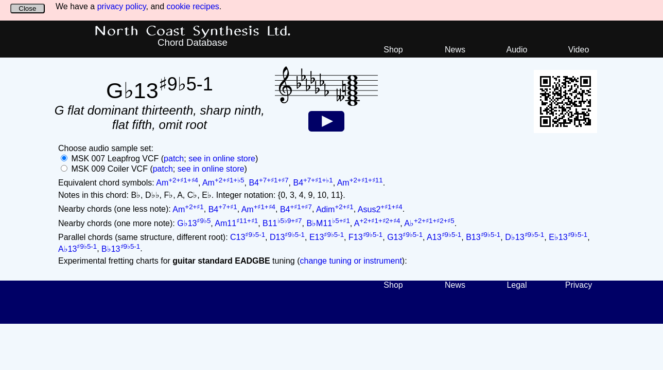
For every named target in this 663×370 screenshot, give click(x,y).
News (455, 49)
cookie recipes (193, 6)
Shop (393, 49)
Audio (517, 49)
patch (174, 158)
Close (27, 8)
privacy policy (121, 6)
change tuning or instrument (351, 260)
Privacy (578, 285)
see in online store (221, 158)
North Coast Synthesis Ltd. (192, 31)
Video (578, 49)
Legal (517, 285)
